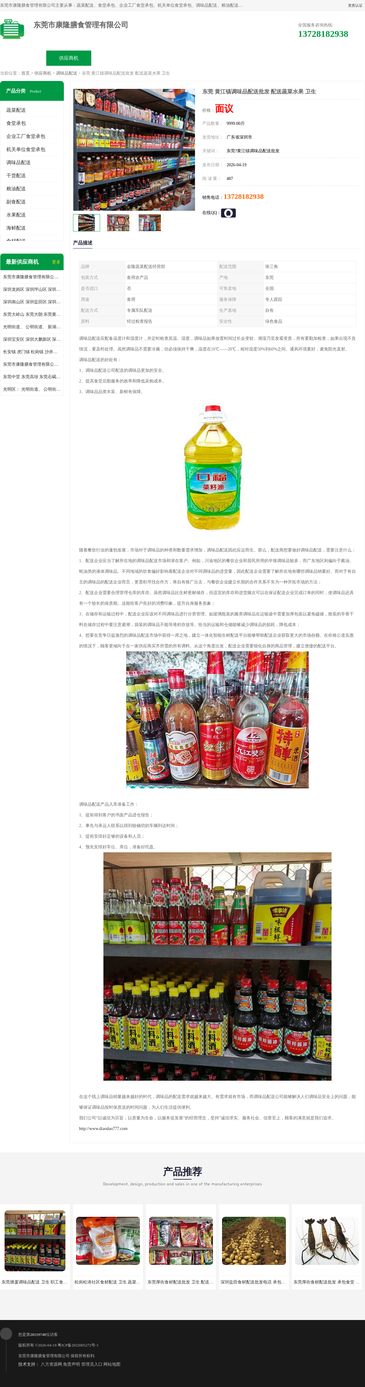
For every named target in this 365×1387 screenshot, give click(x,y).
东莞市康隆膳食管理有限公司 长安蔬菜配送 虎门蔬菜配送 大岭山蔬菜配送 (32, 364)
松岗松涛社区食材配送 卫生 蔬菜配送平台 (114, 1282)
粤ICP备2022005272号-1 (78, 1345)
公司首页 (23, 58)
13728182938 (244, 196)
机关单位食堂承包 (25, 149)
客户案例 (251, 58)
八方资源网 (51, 1364)
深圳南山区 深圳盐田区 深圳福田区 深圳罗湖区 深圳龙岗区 (32, 302)
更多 (56, 262)
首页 (25, 73)
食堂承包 (16, 123)
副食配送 (16, 201)
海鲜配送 (16, 228)
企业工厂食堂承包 (25, 136)
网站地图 (111, 1364)
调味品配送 (66, 73)
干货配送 (16, 175)
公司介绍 (160, 58)
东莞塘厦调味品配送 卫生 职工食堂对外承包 (43, 1282)
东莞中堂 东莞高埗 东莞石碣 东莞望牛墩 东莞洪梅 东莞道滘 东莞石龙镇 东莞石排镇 (32, 377)
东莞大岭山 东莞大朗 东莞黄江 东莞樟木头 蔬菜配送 (32, 314)
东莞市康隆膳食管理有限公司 (44, 1356)
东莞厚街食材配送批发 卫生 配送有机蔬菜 (187, 1282)
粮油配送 (16, 188)
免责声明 (71, 1364)
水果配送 (16, 214)
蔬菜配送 (16, 110)
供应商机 (68, 58)
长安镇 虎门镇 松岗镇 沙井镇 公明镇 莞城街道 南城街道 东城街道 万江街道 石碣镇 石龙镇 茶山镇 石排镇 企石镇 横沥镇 (32, 352)
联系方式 (297, 58)
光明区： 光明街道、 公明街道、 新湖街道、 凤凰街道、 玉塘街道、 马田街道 (32, 389)
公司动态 (205, 58)
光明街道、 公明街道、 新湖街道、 (32, 327)
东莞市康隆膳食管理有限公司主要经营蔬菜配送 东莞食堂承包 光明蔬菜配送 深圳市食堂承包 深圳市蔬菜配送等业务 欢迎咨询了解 (32, 277)
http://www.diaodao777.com (103, 1128)
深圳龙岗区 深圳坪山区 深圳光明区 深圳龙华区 (32, 289)
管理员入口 (92, 1364)
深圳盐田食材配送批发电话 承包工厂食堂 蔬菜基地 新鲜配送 (278, 1282)
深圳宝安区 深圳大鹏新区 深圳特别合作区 (32, 339)
